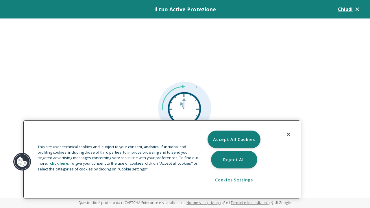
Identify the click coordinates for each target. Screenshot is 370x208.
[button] (22, 162)
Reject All (234, 159)
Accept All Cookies (234, 139)
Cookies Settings (234, 180)
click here (59, 163)
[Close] (288, 134)
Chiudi (349, 9)
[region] (162, 159)
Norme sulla (205, 202)
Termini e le (252, 202)
